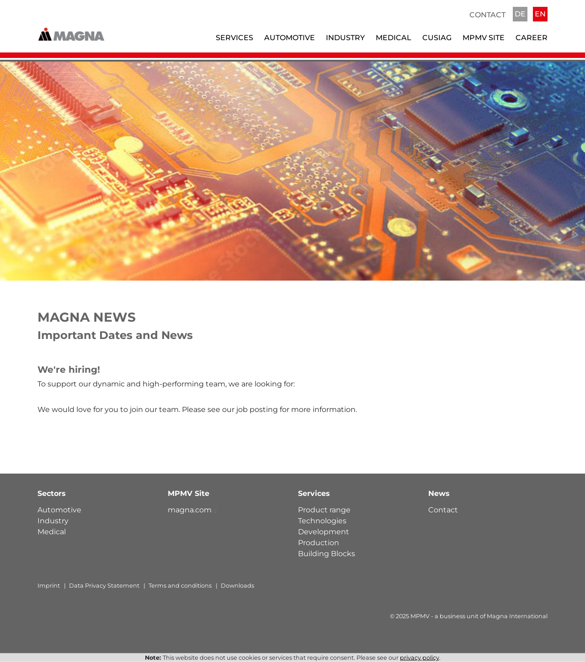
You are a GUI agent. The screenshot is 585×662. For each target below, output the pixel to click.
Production (318, 542)
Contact (487, 14)
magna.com (193, 510)
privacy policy (419, 657)
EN (540, 14)
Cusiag (437, 37)
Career (532, 37)
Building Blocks (326, 553)
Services (234, 37)
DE (520, 14)
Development (323, 531)
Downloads (237, 585)
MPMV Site (484, 37)
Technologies (322, 520)
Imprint (48, 585)
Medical (393, 37)
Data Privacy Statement (104, 585)
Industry (345, 37)
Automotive (289, 37)
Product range (324, 510)
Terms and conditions (180, 585)
